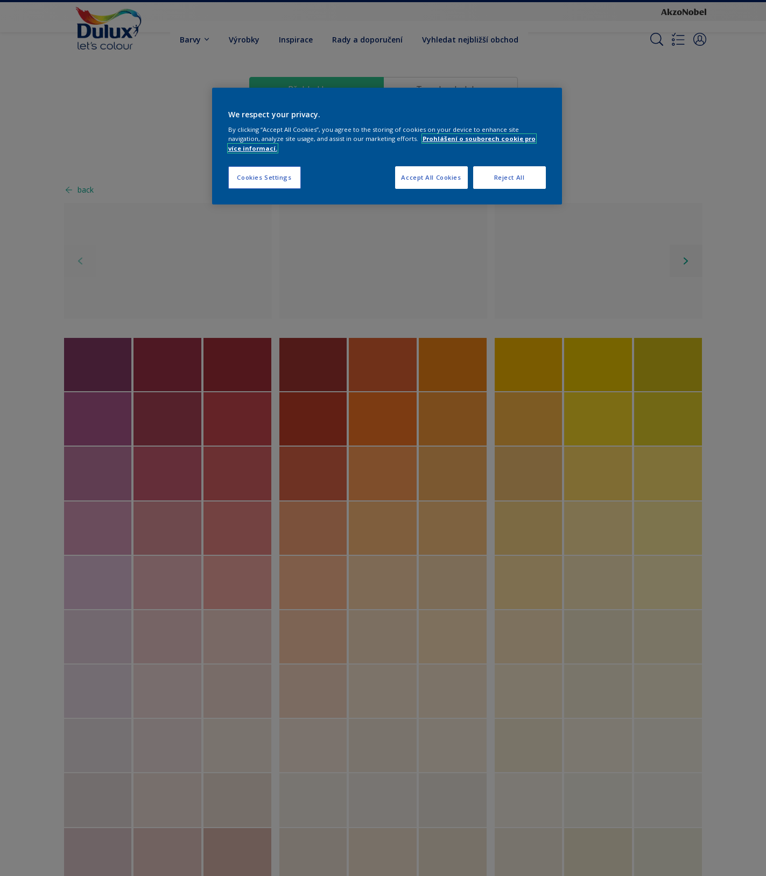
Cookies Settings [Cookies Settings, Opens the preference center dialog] (264, 177)
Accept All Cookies (431, 177)
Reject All (509, 177)
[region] (387, 146)
